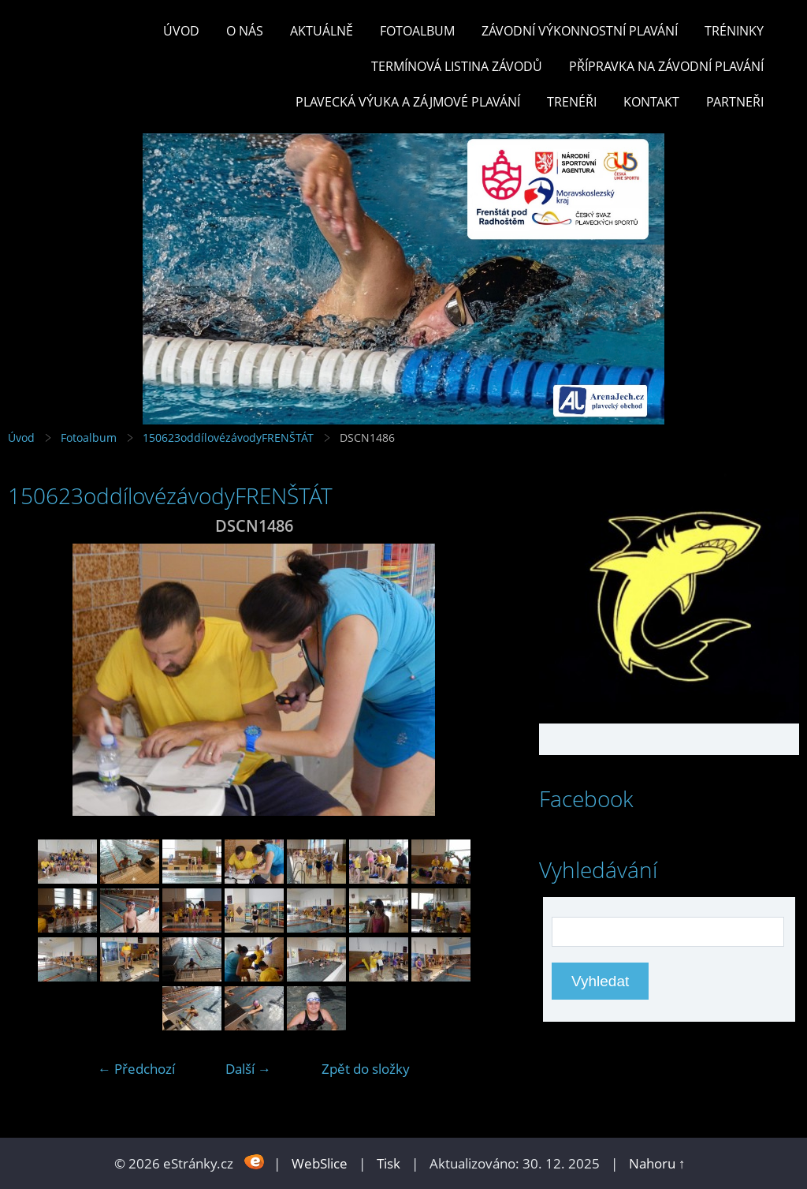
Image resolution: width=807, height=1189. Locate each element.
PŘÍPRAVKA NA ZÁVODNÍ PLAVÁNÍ (666, 66)
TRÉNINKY (734, 30)
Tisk (388, 1163)
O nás (244, 30)
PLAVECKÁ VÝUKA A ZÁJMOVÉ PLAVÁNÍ (408, 101)
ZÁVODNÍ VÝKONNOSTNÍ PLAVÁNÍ (580, 30)
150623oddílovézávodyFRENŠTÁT (228, 437)
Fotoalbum (417, 30)
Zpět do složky (366, 1069)
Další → (248, 1069)
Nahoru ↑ (657, 1163)
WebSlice (320, 1163)
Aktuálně (321, 30)
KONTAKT (651, 101)
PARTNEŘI (735, 101)
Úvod (181, 30)
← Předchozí (136, 1069)
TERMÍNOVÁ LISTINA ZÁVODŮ (456, 66)
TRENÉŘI (572, 101)
